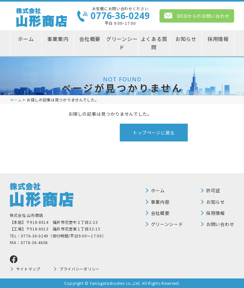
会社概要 (89, 39)
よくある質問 (154, 43)
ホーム (26, 39)
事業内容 (160, 202)
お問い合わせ (220, 224)
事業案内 (57, 39)
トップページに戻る (154, 132)
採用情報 (218, 39)
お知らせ (186, 39)
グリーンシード (122, 43)
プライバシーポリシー (79, 268)
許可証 (213, 190)
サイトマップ (28, 268)
